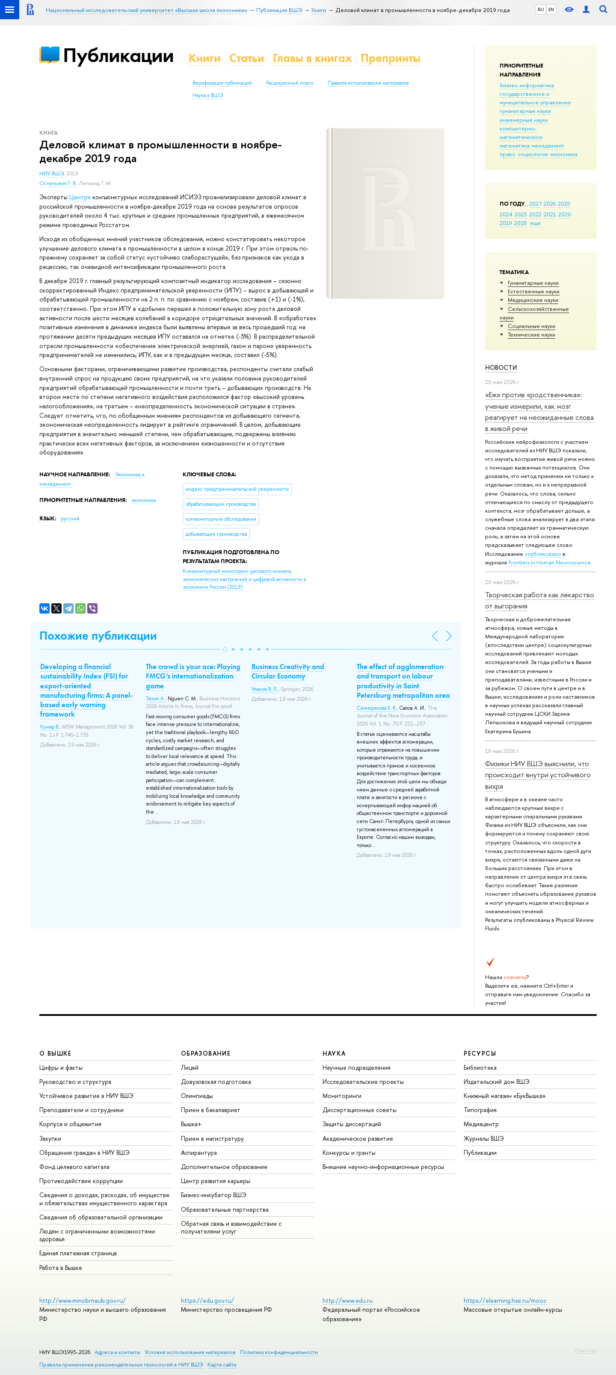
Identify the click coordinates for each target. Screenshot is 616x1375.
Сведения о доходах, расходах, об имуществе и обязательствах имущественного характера (104, 1199)
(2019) (244, 579)
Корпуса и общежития (70, 1124)
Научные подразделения (357, 1067)
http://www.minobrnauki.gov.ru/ (82, 1300)
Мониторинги (342, 1096)
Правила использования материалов (368, 83)
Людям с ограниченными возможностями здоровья (97, 1235)
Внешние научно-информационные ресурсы (383, 1167)
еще (535, 223)
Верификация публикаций (222, 83)
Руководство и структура (75, 1081)
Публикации (118, 55)
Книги (205, 57)
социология (533, 154)
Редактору (586, 1350)
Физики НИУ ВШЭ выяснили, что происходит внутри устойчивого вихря (538, 774)
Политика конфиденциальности (279, 1352)
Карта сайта (221, 1364)
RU (541, 9)
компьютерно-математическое (521, 132)
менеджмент (548, 145)
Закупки (50, 1138)
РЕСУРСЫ (480, 1053)
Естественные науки (534, 291)
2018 (520, 223)
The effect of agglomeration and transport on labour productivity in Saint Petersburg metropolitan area (403, 680)
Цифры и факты (61, 1067)
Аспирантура (199, 1152)
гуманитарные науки (525, 111)
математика (515, 145)
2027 (535, 203)
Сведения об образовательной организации (101, 1217)
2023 (521, 214)
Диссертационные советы (360, 1110)
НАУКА (334, 1053)
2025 (564, 203)
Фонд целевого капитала (74, 1167)
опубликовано (542, 554)
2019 (506, 223)
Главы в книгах (312, 57)
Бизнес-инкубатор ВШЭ (213, 1195)
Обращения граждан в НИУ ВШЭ (84, 1152)
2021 (550, 214)
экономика (564, 154)
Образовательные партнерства (225, 1209)
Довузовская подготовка (216, 1081)
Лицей (189, 1067)
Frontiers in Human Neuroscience (550, 562)
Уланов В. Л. (265, 689)
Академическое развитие (358, 1138)
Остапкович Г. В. (58, 183)
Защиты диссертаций (352, 1124)
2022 (535, 214)
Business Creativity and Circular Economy (288, 671)
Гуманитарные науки (533, 282)
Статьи (246, 57)
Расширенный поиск (290, 83)
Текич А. (155, 698)
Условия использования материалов (190, 1352)
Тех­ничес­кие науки (531, 334)
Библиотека (480, 1067)
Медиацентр (481, 1124)
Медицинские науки (533, 300)
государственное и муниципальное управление (535, 98)
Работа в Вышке (60, 1267)
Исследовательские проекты (363, 1081)
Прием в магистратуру (212, 1138)
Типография (480, 1110)
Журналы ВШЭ (484, 1138)
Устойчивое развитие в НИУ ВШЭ (86, 1096)
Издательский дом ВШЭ (497, 1081)
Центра (80, 197)
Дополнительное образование (224, 1167)
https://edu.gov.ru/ (207, 1300)
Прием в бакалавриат (210, 1110)
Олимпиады (197, 1096)
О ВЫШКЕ (55, 1053)
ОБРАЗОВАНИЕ (206, 1053)
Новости (501, 367)
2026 (550, 203)
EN (551, 9)
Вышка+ (191, 1124)
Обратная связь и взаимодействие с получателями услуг (231, 1227)
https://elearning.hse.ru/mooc (505, 1300)
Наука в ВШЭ (207, 95)
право (507, 154)
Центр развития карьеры (215, 1181)
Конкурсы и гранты (349, 1152)
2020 (564, 214)
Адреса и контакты (117, 1352)
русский (70, 518)
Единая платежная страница (78, 1253)
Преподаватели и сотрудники (81, 1110)
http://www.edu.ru (348, 1300)
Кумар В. (49, 726)
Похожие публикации (98, 635)
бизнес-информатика (527, 85)
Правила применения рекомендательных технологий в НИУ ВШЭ (121, 1364)
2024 (506, 214)
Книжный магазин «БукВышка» (505, 1096)
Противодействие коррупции (81, 1181)
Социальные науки (531, 326)
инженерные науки (524, 120)
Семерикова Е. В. (377, 708)
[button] (224, 649)
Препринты (391, 57)
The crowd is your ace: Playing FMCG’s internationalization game (193, 676)
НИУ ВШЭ (51, 173)
